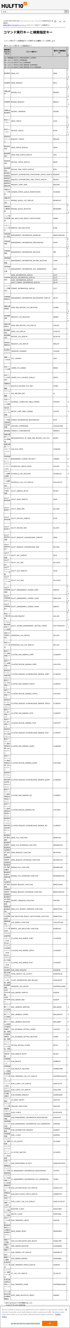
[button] (66, 11)
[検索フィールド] (35, 11)
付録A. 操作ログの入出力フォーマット (14, 25)
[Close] (66, 1316)
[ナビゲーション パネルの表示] (67, 5)
